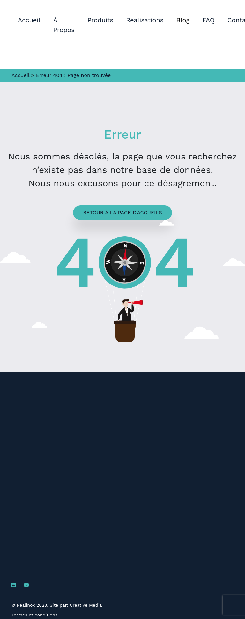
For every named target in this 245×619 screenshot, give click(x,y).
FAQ (208, 20)
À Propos (64, 24)
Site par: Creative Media (76, 605)
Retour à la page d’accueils (122, 213)
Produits (100, 20)
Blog (182, 20)
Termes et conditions (34, 614)
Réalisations (144, 20)
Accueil (29, 20)
